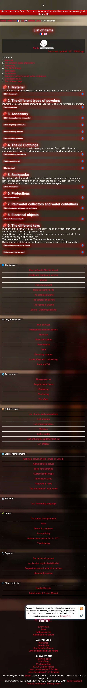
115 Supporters (43, 664)
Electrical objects (13, 78)
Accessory (10, 65)
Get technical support (43, 558)
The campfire (43, 344)
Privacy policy (54, 683)
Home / (4, 20)
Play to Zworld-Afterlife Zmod (43, 270)
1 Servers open (43, 658)
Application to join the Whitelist (43, 563)
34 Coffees (43, 661)
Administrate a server (43, 464)
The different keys (13, 81)
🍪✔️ (82, 612)
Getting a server (43, 632)
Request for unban (43, 573)
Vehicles (43, 429)
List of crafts (43, 434)
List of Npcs (43, 444)
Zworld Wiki (43, 626)
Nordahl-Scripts (43, 588)
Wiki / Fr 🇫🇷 (14, 20)
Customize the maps (43, 473)
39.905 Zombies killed (43, 666)
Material (9, 60)
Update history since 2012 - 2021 (43, 538)
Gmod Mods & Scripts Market (43, 593)
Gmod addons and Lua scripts (43, 650)
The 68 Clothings (13, 68)
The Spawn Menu (43, 478)
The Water (43, 399)
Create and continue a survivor (43, 275)
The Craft (43, 334)
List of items (43, 419)
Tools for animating (43, 468)
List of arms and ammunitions (43, 414)
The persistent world (43, 295)
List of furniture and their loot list (44, 439)
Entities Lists (34, 20)
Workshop (44, 643)
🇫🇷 (41, 33)
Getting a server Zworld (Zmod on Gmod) (43, 459)
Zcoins (43, 280)
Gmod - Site (43, 645)
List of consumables (43, 424)
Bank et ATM (43, 364)
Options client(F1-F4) (43, 290)
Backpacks (10, 71)
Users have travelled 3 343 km (43, 669)
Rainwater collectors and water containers (25, 76)
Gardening (43, 389)
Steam (28, 675)
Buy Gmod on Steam (43, 648)
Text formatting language (43, 503)
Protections (10, 73)
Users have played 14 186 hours (43, 672)
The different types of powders (20, 63)
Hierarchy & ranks (43, 483)
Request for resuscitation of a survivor (43, 568)
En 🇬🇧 (24, 20)
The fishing (43, 394)
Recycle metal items (43, 384)
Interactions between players (43, 329)
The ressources (43, 379)
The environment (43, 285)
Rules (43, 523)
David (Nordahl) (74, 681)
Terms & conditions (43, 528)
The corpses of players (43, 300)
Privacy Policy (43, 533)
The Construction (43, 339)
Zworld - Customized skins (43, 309)
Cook (43, 349)
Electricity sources (43, 354)
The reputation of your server (43, 488)
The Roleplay (43, 543)
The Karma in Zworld (43, 304)
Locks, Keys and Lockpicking (43, 359)
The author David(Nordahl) (43, 518)
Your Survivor (43, 324)
